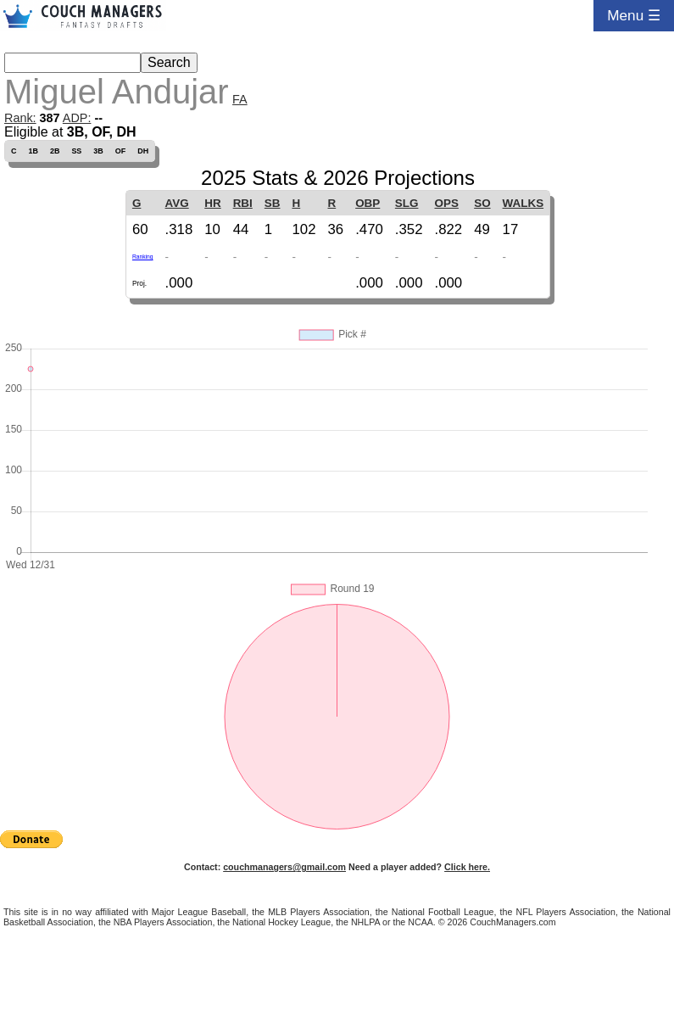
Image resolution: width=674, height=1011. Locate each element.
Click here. (467, 867)
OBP (367, 203)
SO (482, 203)
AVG (177, 203)
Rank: (20, 118)
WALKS (523, 203)
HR (212, 203)
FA (240, 99)
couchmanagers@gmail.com (284, 867)
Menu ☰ (633, 15)
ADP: (77, 118)
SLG (407, 203)
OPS (447, 203)
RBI (243, 203)
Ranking (142, 257)
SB (273, 203)
